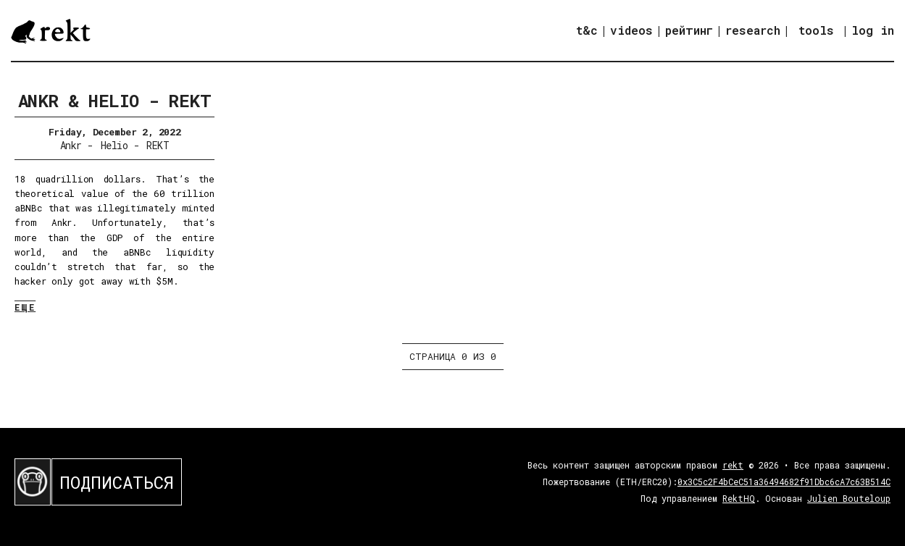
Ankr (71, 145)
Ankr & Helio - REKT (115, 100)
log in (872, 30)
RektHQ (738, 498)
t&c (587, 30)
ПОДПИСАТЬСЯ (116, 482)
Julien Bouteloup (849, 498)
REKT (157, 145)
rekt (732, 465)
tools (816, 30)
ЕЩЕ (25, 307)
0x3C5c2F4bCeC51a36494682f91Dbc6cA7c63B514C (784, 481)
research (752, 30)
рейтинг (689, 30)
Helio (114, 145)
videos (631, 30)
